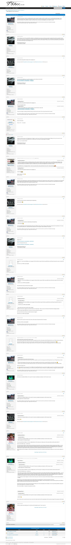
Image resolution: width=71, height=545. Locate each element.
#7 (63, 136)
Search (47, 6)
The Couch (21, 10)
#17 (63, 337)
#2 (63, 36)
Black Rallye (36, 452)
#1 (63, 16)
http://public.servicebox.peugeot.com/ (28, 204)
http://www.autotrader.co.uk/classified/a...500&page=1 (26, 108)
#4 (63, 77)
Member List (55, 6)
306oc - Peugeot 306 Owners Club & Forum (11, 10)
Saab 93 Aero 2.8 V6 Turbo (42, 452)
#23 (63, 458)
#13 (63, 259)
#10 (63, 198)
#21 (63, 413)
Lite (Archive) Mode (26, 542)
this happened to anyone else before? (12, 534)
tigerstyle (56, 533)
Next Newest (13, 524)
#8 (63, 158)
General (19, 10)
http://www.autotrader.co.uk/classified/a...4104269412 (25, 244)
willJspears (36, 534)
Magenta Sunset (36, 158)
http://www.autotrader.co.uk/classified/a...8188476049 (25, 241)
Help (64, 6)
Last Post (53, 531)
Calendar (60, 6)
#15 (63, 296)
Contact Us (7, 542)
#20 (63, 393)
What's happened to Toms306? (11, 531)
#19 (63, 375)
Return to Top (21, 542)
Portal (43, 6)
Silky (36, 531)
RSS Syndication (31, 542)
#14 (63, 276)
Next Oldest (8, 524)
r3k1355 (36, 337)
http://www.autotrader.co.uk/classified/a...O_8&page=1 (25, 80)
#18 (63, 355)
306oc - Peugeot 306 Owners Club (14, 542)
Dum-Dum (36, 458)
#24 (63, 503)
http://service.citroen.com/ (39, 204)
